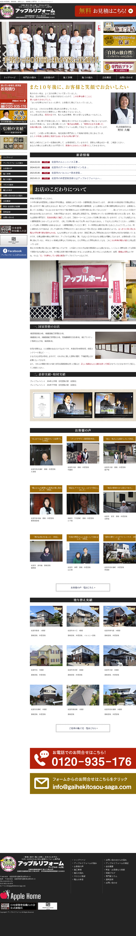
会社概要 (109, 866)
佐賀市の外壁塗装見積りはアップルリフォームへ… (77, 178)
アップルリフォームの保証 (117, 863)
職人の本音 (79, 880)
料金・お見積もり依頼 (115, 870)
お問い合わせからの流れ (116, 860)
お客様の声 (79, 866)
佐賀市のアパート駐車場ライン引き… (70, 167)
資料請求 (109, 880)
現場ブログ (110, 873)
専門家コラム (111, 876)
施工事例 (78, 870)
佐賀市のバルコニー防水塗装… (67, 173)
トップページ (79, 860)
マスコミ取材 (79, 876)
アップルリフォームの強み (85, 863)
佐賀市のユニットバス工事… (66, 162)
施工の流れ (79, 873)
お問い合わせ (111, 883)
